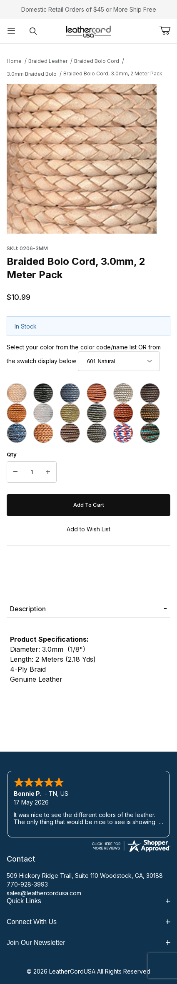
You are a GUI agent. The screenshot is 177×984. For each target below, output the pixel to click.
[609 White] (123, 393)
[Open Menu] (11, 31)
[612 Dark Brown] (150, 393)
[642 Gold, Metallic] (70, 413)
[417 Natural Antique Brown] (70, 433)
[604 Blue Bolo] (70, 393)
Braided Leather (47, 61)
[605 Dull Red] (97, 393)
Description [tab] (28, 609)
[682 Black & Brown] (150, 413)
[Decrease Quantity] (15, 472)
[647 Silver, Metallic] (97, 413)
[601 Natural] (17, 393)
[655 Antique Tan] (123, 413)
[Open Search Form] (33, 31)
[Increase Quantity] (48, 472)
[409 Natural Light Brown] (43, 433)
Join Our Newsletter (88, 942)
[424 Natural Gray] (97, 433)
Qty (12, 454)
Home (14, 61)
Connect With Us (88, 921)
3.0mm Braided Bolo (32, 74)
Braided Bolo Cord (96, 61)
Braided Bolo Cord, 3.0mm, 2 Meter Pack (112, 73)
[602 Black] (43, 393)
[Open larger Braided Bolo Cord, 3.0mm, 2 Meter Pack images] (88, 159)
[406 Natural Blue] (17, 433)
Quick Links (88, 900)
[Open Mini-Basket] (168, 30)
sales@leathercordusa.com (44, 893)
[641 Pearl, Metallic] (43, 413)
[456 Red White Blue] (123, 433)
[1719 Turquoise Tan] (150, 433)
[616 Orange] (17, 413)
